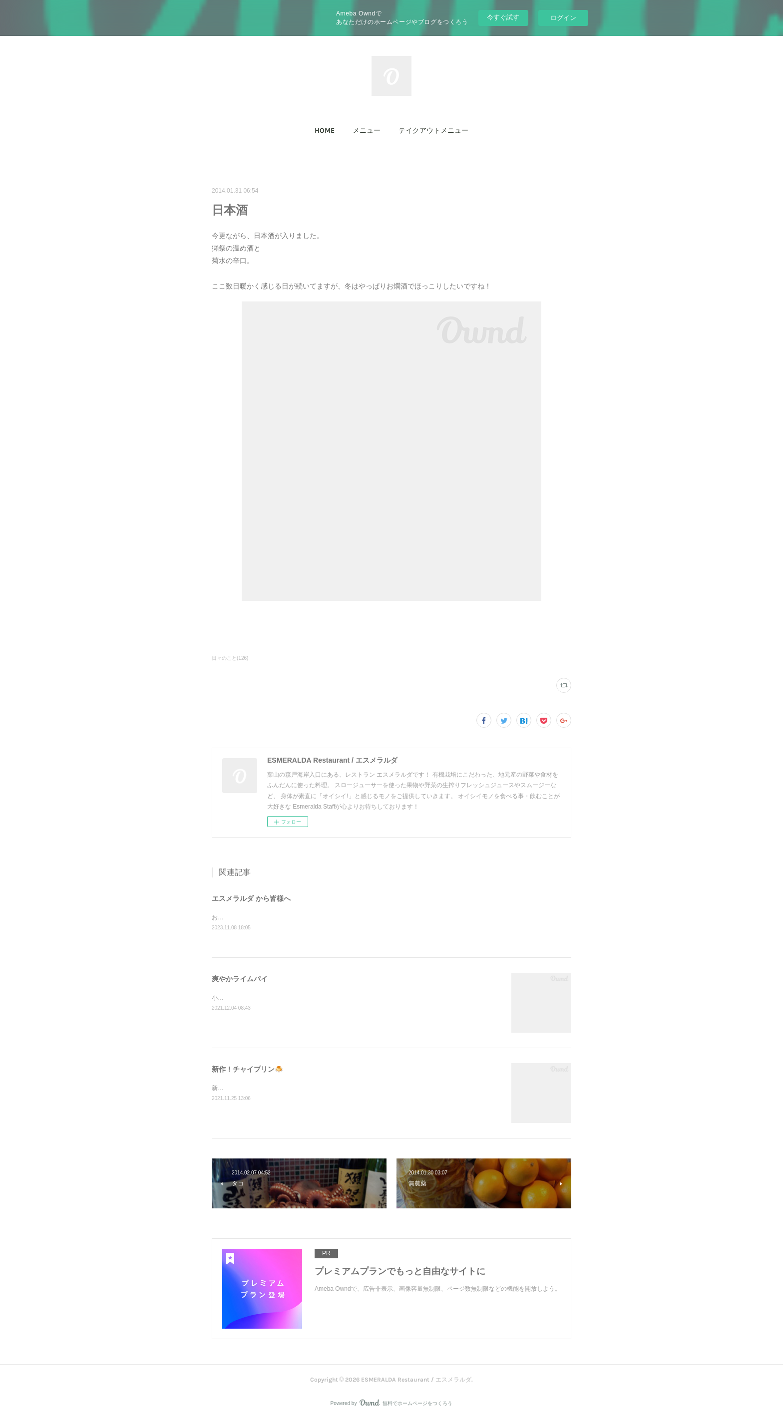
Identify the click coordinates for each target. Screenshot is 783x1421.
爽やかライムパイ (240, 980)
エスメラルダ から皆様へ (251, 898)
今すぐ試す (503, 17)
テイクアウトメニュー (433, 130)
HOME (325, 130)
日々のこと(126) (230, 658)
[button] (325, 131)
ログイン (563, 17)
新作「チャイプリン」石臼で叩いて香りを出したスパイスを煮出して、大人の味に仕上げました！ (343, 1089)
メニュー (367, 130)
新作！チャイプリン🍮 (247, 1070)
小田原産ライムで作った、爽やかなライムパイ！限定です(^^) (294, 998)
